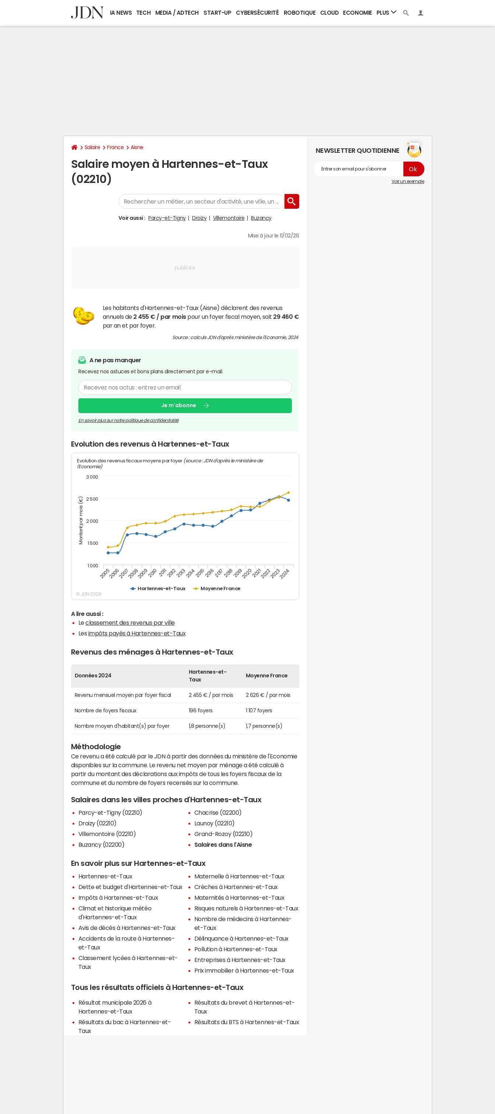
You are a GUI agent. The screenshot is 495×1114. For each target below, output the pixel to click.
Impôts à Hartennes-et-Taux (118, 897)
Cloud (329, 12)
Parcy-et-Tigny (166, 218)
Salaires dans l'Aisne (223, 844)
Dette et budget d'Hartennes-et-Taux (130, 887)
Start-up (217, 12)
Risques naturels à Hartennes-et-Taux (246, 908)
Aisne (137, 147)
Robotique (300, 12)
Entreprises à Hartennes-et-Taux (240, 960)
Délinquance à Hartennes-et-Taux (241, 938)
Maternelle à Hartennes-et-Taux (239, 876)
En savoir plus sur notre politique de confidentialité (128, 420)
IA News (121, 12)
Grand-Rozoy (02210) (223, 834)
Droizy (199, 218)
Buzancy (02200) (101, 844)
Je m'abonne (178, 405)
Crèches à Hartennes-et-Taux (236, 887)
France (115, 147)
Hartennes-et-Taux (105, 876)
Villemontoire (229, 218)
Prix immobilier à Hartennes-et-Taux (244, 970)
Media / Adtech (177, 12)
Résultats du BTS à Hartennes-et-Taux (246, 1022)
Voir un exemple (408, 181)
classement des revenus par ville (130, 622)
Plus (386, 12)
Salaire (92, 147)
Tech (143, 12)
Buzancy (261, 218)
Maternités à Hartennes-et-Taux (239, 897)
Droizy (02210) (97, 823)
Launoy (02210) (214, 823)
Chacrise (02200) (218, 812)
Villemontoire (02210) (107, 834)
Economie (357, 12)
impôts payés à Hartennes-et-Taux (137, 633)
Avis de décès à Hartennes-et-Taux (127, 928)
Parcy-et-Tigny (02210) (110, 812)
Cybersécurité (257, 12)
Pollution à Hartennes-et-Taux (235, 949)
